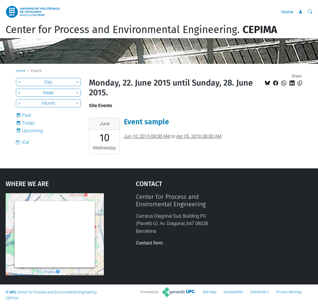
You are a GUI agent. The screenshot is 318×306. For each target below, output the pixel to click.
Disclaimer (258, 292)
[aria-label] (310, 12)
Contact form (149, 243)
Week (48, 92)
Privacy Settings (289, 292)
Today (28, 123)
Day (48, 82)
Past (26, 115)
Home (287, 11)
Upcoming (32, 130)
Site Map (209, 292)
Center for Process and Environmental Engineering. (141, 30)
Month (48, 103)
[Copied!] (300, 83)
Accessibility (233, 292)
